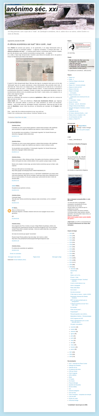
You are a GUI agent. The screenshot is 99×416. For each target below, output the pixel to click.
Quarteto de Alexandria (75, 385)
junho (72, 338)
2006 (70, 354)
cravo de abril (72, 396)
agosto (72, 333)
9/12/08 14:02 (15, 250)
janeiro (72, 349)
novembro (73, 327)
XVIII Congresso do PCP (76, 318)
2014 (70, 253)
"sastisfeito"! (72, 83)
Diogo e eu (72, 77)
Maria (70, 377)
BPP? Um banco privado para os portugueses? (78, 300)
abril (72, 342)
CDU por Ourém (73, 371)
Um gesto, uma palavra (76, 324)
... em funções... (73, 93)
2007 (70, 352)
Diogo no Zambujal (74, 91)
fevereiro (73, 347)
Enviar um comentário (15, 253)
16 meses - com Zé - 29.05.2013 (77, 104)
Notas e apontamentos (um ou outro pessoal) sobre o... (79, 321)
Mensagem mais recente (14, 257)
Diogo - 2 (71, 79)
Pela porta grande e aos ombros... (79, 314)
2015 (70, 251)
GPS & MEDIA (72, 375)
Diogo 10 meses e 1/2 (74, 95)
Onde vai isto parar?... (76, 309)
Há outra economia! (75, 292)
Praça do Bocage (73, 383)
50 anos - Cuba (74, 277)
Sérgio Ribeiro (82, 125)
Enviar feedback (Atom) (20, 259)
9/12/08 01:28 (15, 241)
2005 (70, 356)
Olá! (71, 273)
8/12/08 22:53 (15, 190)
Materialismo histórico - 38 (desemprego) (80, 316)
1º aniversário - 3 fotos (74, 100)
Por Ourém (72, 381)
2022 (70, 235)
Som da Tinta (72, 392)
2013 (70, 255)
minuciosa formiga (73, 400)
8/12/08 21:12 (15, 136)
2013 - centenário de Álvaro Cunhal (78, 363)
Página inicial (36, 257)
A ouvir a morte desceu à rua (77, 283)
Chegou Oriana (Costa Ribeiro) (77, 106)
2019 (70, 242)
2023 (70, 233)
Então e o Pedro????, (74, 119)
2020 (70, 240)
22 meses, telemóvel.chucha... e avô (78, 113)
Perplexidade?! (74, 311)
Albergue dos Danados (75, 365)
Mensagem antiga (56, 257)
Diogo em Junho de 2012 (75, 87)
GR (13, 208)
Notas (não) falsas (75, 287)
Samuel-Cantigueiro (74, 390)
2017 (70, 246)
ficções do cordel (73, 398)
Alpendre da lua (73, 367)
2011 (70, 260)
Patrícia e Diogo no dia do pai (76, 81)
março (72, 345)
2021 (70, 238)
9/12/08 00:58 (15, 218)
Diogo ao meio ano (74, 89)
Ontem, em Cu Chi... (75, 275)
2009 (70, 264)
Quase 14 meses (73, 102)
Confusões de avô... (74, 111)
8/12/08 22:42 (15, 180)
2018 (70, 244)
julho (72, 336)
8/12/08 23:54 (15, 202)
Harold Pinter (73, 270)
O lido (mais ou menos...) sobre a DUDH (80, 294)
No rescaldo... (73, 307)
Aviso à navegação (75, 285)
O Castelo (71, 379)
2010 (70, 262)
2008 (70, 267)
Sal (70, 388)
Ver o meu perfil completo (83, 129)
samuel (14, 185)
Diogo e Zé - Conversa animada (77, 85)
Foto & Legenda (73, 373)
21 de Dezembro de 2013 (75, 117)
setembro (73, 331)
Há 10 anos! (73, 290)
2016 (70, 249)
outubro (73, 329)
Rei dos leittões (73, 386)
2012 (70, 258)
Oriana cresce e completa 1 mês (77, 115)
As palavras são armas (75, 369)
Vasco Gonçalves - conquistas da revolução (80, 394)
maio (72, 340)
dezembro (73, 268)
